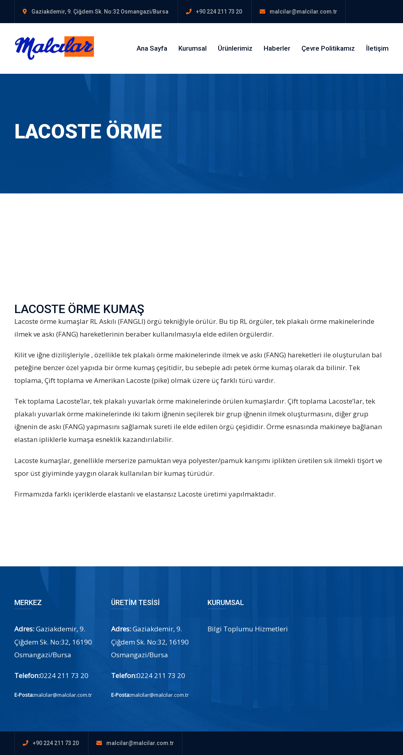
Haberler (277, 48)
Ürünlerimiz (235, 48)
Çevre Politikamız (328, 48)
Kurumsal (192, 48)
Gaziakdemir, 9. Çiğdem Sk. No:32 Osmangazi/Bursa (99, 11)
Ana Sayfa (152, 48)
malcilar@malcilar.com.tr (303, 11)
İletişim (377, 48)
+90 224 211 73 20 (219, 11)
